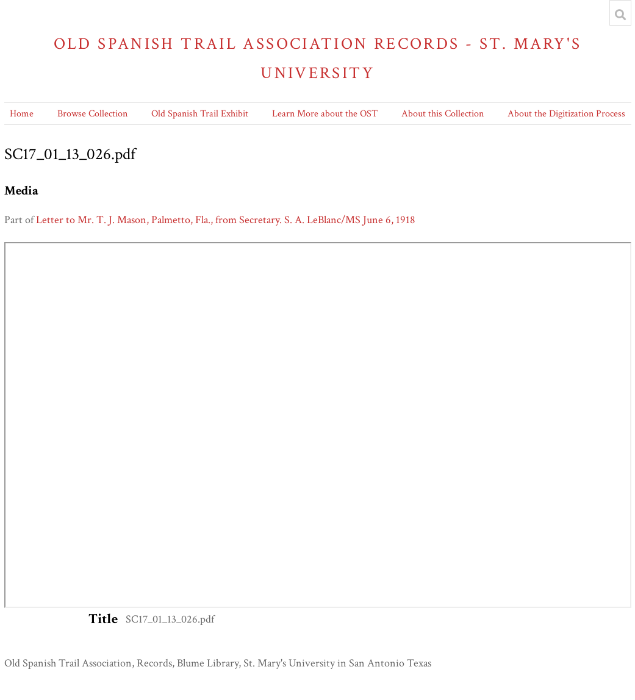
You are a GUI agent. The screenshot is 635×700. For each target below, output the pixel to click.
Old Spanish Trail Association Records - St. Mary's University (318, 58)
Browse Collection (92, 113)
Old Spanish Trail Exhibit (199, 113)
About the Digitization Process (566, 113)
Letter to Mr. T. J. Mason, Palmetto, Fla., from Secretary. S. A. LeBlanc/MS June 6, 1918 (225, 220)
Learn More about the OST (325, 113)
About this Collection (442, 113)
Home (22, 113)
